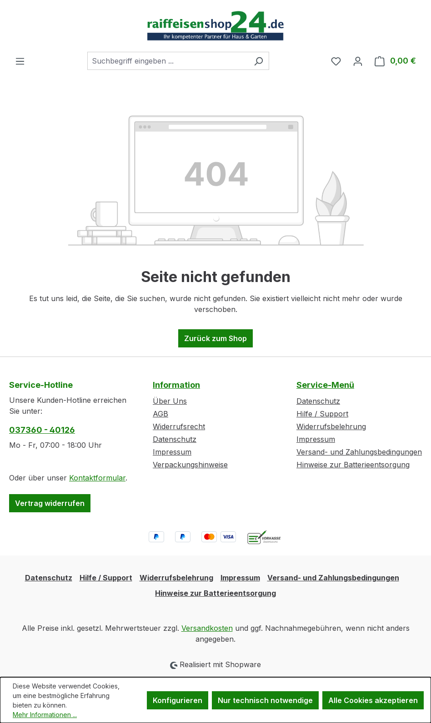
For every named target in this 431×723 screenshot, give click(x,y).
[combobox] (167, 61)
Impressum (172, 451)
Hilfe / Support (322, 413)
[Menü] (20, 61)
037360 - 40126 (42, 430)
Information (176, 385)
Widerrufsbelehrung (331, 426)
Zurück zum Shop (215, 338)
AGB (160, 413)
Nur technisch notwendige (265, 700)
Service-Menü (325, 385)
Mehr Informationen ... (45, 714)
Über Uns (170, 401)
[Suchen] (258, 61)
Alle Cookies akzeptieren (373, 700)
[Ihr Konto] (358, 61)
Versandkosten (207, 628)
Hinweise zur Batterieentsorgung (353, 464)
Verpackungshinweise (190, 464)
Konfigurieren (177, 700)
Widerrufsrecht (179, 426)
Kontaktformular (97, 477)
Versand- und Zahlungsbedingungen (359, 451)
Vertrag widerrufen (50, 503)
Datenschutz (174, 439)
